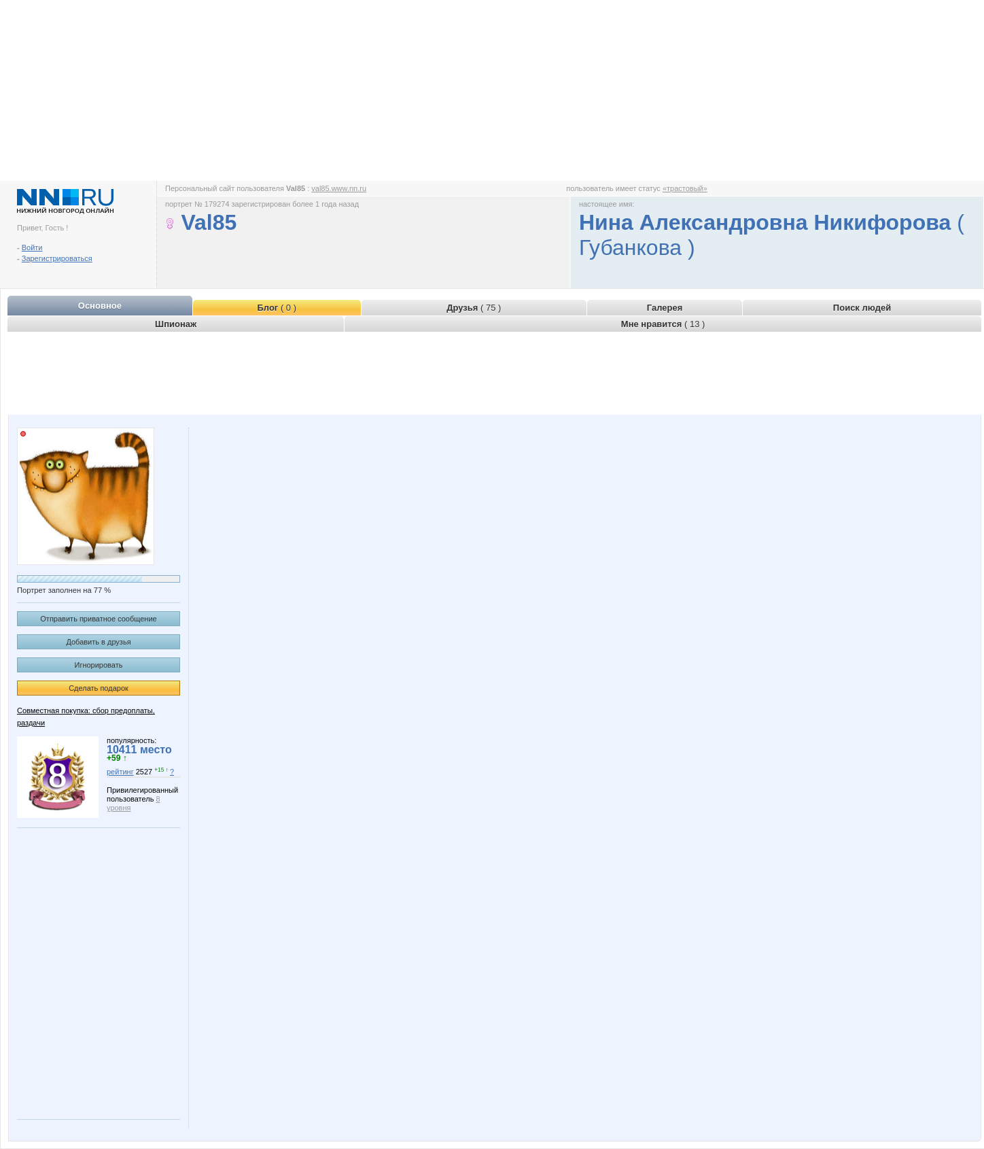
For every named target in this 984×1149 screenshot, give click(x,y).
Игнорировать (99, 665)
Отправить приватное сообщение (98, 619)
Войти (32, 247)
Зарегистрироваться (57, 258)
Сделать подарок (98, 688)
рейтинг (120, 772)
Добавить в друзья (98, 642)
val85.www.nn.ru (338, 188)
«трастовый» (685, 188)
